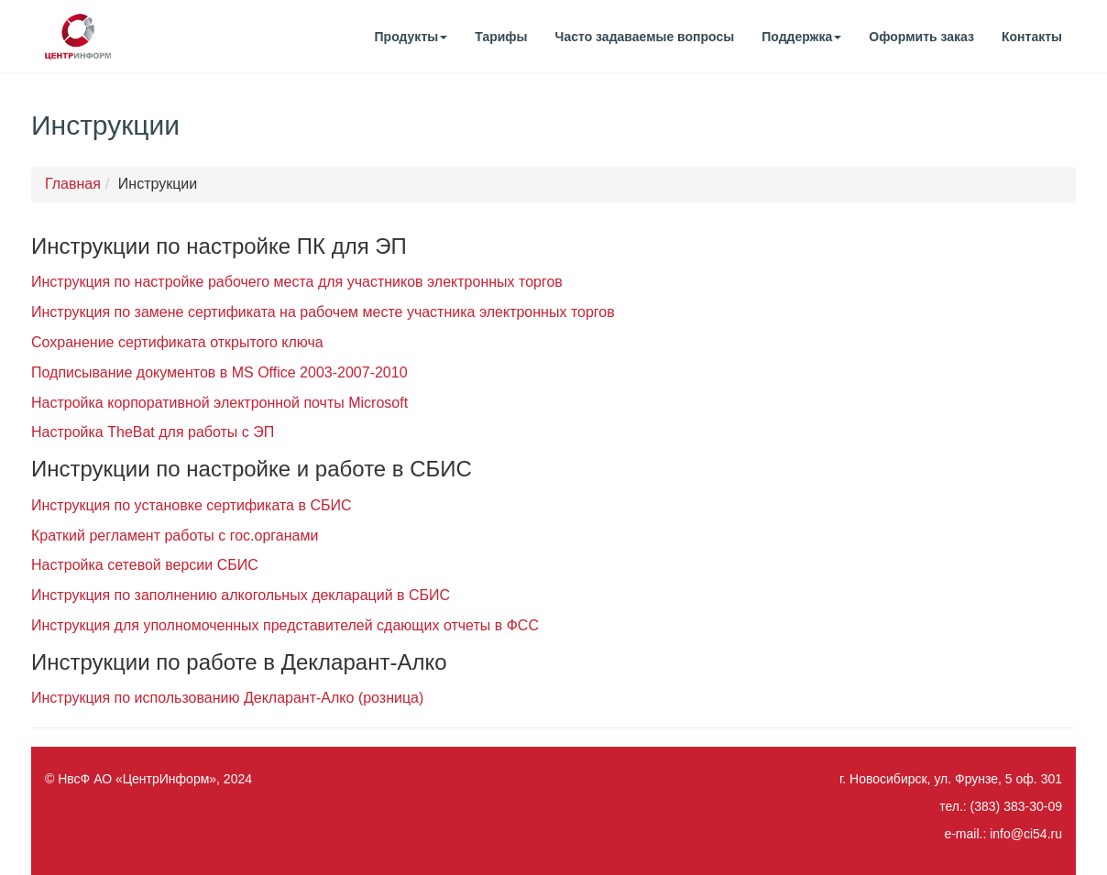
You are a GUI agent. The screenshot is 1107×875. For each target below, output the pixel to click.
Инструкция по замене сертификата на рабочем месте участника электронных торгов (323, 312)
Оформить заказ (921, 36)
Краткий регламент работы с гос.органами (174, 535)
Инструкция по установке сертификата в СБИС (191, 505)
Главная (73, 183)
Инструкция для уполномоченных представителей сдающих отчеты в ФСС (285, 625)
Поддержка (801, 36)
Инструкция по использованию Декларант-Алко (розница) (227, 697)
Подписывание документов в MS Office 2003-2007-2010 (219, 372)
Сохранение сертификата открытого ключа (177, 342)
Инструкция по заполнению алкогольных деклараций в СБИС (240, 595)
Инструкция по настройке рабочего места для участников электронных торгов (297, 282)
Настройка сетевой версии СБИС (144, 565)
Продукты (411, 36)
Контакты (1032, 36)
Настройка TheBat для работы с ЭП (152, 432)
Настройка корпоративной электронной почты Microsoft (219, 402)
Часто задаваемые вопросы (645, 36)
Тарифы (501, 36)
